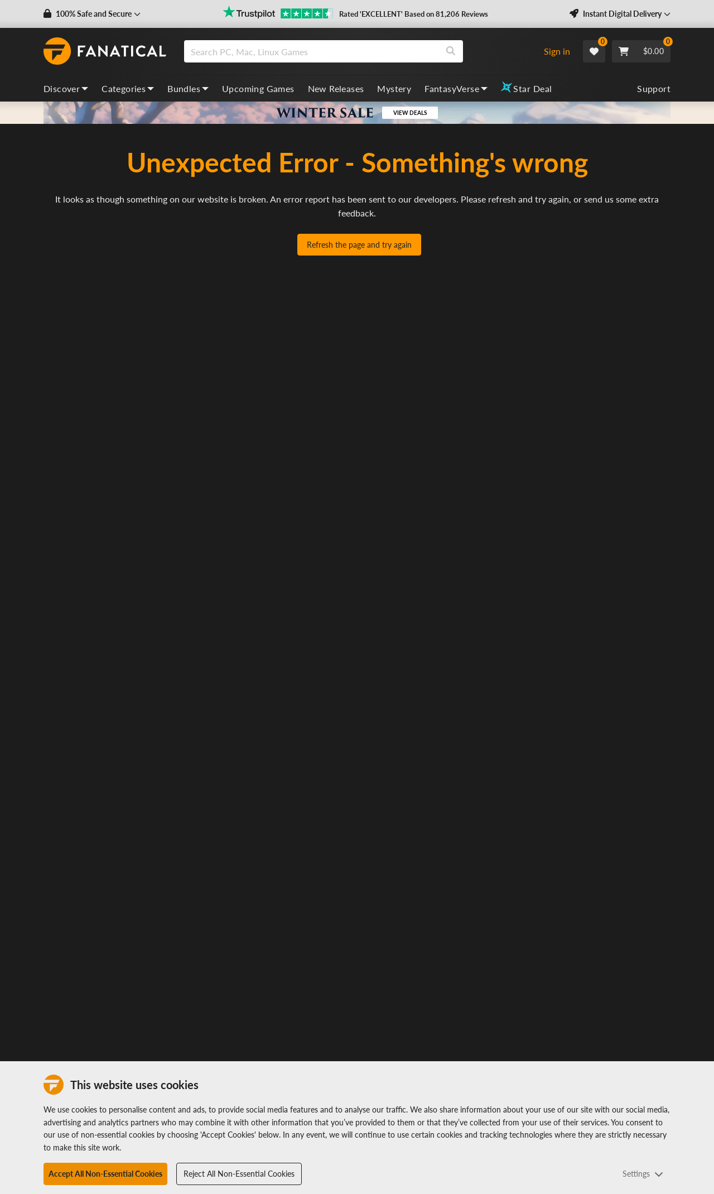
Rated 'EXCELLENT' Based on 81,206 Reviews (413, 13)
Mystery (394, 88)
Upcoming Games (258, 88)
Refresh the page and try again (359, 244)
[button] (92, 14)
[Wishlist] (594, 51)
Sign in (557, 51)
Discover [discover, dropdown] (66, 88)
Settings (643, 1173)
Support (653, 88)
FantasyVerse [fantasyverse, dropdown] (456, 88)
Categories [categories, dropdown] (128, 88)
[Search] (450, 51)
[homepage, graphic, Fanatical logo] (105, 51)
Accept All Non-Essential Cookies (105, 1173)
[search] (311, 51)
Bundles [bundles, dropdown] (188, 88)
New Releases (336, 88)
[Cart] (641, 51)
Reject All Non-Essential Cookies (239, 1173)
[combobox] (359, 51)
